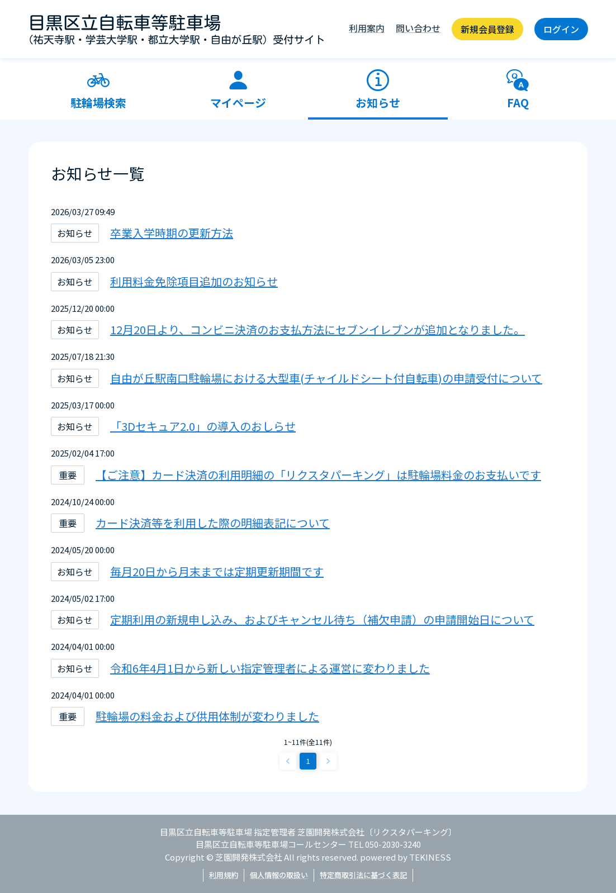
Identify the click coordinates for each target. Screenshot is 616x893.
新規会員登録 (487, 29)
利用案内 (367, 28)
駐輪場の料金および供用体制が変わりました (207, 716)
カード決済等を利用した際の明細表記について (213, 523)
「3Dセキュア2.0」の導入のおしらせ (203, 426)
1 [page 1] (308, 761)
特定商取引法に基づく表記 (363, 875)
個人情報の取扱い (279, 875)
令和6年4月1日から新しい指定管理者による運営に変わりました (270, 668)
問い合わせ (418, 28)
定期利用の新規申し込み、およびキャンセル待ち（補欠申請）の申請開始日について (322, 619)
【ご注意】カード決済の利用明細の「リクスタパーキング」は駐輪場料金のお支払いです (318, 475)
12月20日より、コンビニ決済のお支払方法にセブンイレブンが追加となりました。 (317, 329)
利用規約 (223, 875)
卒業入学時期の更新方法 (171, 233)
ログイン (561, 29)
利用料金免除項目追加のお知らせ (194, 281)
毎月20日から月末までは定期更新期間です (217, 571)
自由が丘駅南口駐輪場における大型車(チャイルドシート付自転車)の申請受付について (326, 378)
